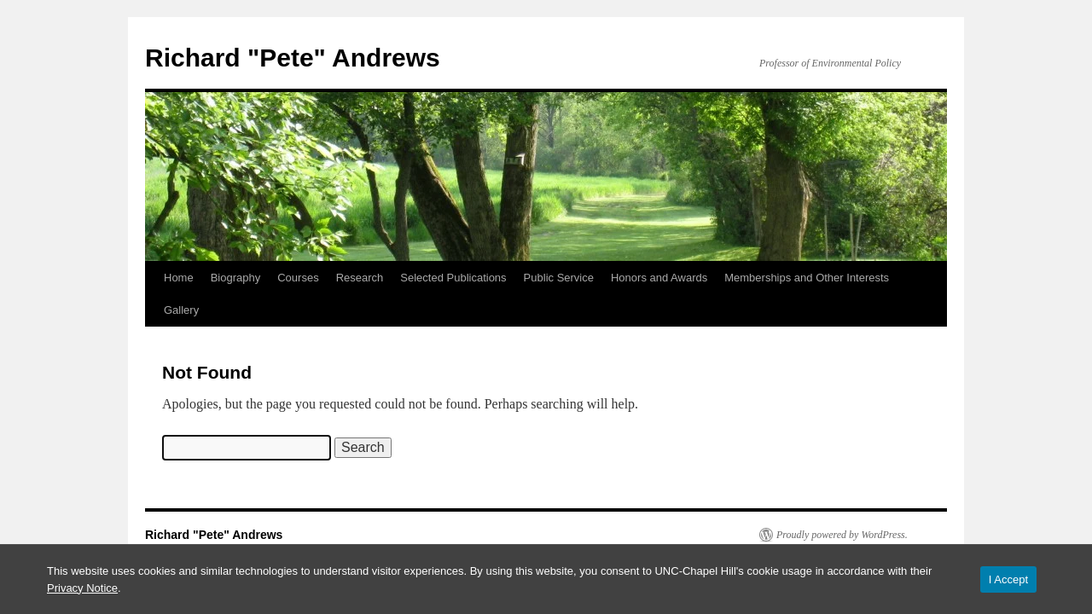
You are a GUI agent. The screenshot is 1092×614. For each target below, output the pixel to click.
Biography (236, 277)
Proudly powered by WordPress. (842, 535)
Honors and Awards (659, 277)
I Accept (1008, 579)
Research (360, 277)
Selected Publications (453, 277)
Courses (297, 277)
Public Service (559, 277)
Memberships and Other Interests (806, 277)
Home (179, 277)
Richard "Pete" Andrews (292, 57)
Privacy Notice (82, 588)
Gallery (181, 310)
